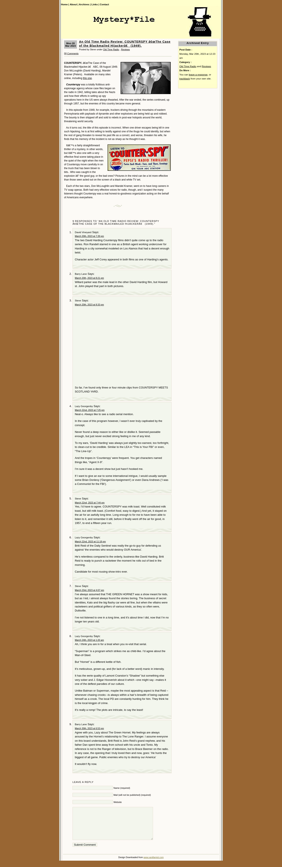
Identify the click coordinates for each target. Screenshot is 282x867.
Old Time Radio (111, 49)
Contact (104, 4)
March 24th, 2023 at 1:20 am (89, 640)
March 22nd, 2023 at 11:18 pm (90, 541)
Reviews (125, 49)
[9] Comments (71, 53)
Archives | (85, 4)
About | (74, 4)
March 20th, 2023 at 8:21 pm (89, 278)
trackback (184, 78)
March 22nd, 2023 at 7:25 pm (90, 410)
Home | (65, 4)
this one (87, 78)
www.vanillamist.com (154, 864)
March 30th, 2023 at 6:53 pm (89, 728)
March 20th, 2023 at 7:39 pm (89, 236)
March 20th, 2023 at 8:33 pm (89, 304)
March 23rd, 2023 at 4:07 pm (89, 590)
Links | (95, 4)
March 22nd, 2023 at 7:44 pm (90, 502)
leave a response (198, 74)
